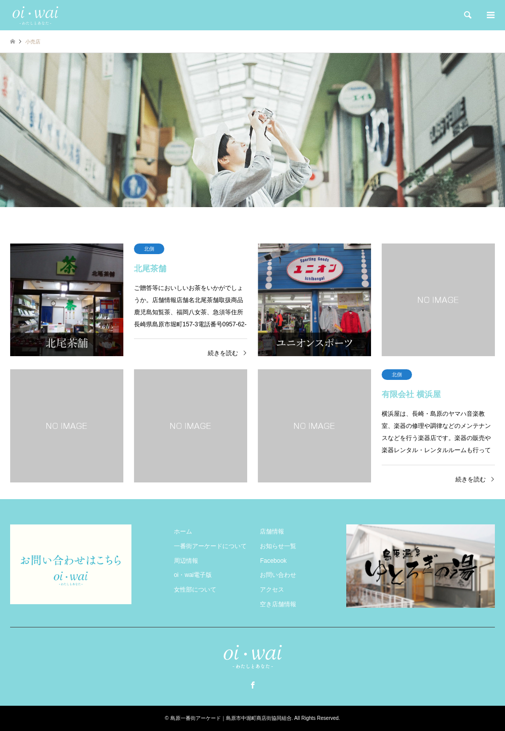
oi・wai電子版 (193, 574)
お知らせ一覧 (278, 546)
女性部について (195, 589)
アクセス (272, 589)
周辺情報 (186, 560)
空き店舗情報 (278, 604)
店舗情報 (272, 531)
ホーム (183, 531)
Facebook (273, 560)
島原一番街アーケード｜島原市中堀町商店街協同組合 (231, 718)
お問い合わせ (278, 574)
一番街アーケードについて (210, 546)
